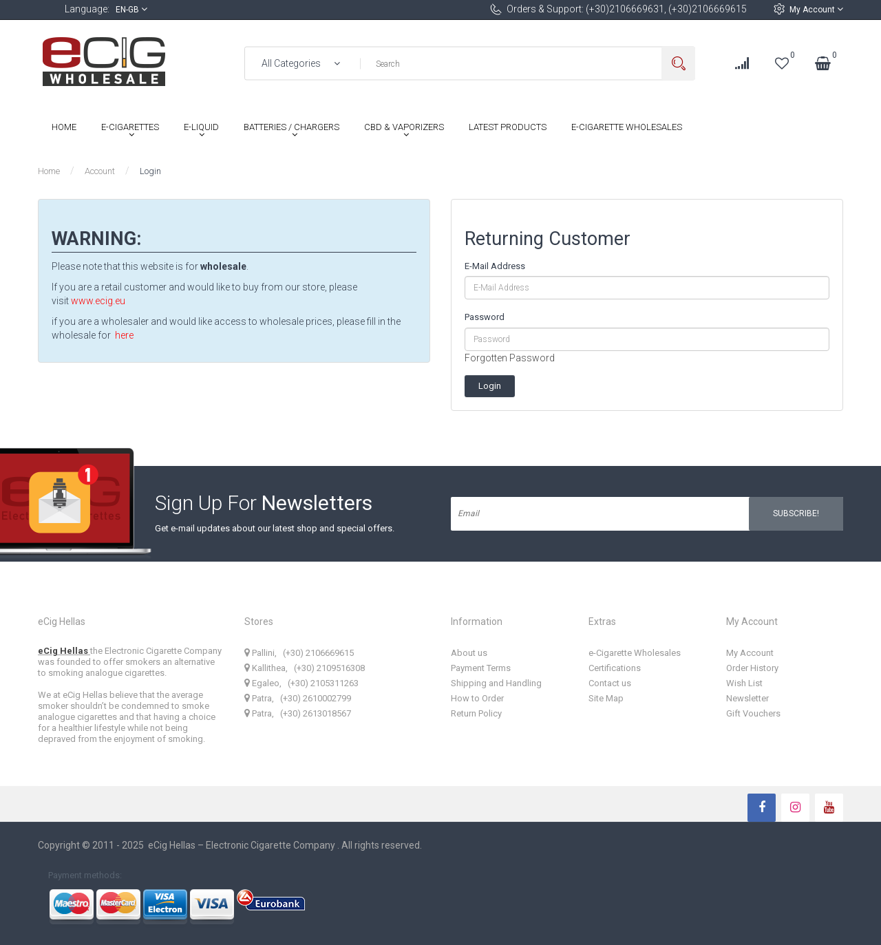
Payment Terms (481, 668)
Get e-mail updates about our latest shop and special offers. (274, 528)
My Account (816, 9)
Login (150, 171)
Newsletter (747, 698)
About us (469, 653)
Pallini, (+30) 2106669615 (299, 653)
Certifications (614, 668)
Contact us (609, 683)
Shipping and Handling (496, 683)
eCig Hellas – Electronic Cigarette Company (242, 845)
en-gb (131, 9)
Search (678, 64)
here (124, 335)
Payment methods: (85, 875)
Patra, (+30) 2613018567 (297, 713)
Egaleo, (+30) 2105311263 (301, 683)
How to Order (477, 698)
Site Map (606, 698)
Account (100, 171)
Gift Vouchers (753, 713)
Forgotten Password (510, 357)
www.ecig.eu (98, 300)
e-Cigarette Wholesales (634, 653)
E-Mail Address (495, 266)
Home (49, 171)
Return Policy (476, 713)
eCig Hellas (64, 651)
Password (485, 317)
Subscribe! (796, 513)
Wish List (744, 683)
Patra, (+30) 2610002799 (297, 698)
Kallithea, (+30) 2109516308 (304, 668)
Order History (752, 668)
